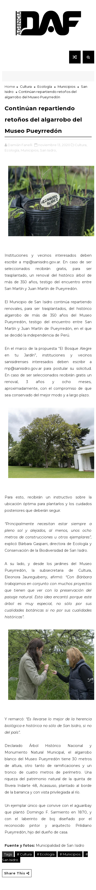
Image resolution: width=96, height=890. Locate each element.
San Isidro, (48, 150)
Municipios (66, 86)
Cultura (26, 86)
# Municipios (70, 854)
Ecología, (12, 150)
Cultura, (81, 145)
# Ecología (46, 854)
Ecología (44, 86)
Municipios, (30, 150)
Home (10, 86)
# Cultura (24, 854)
